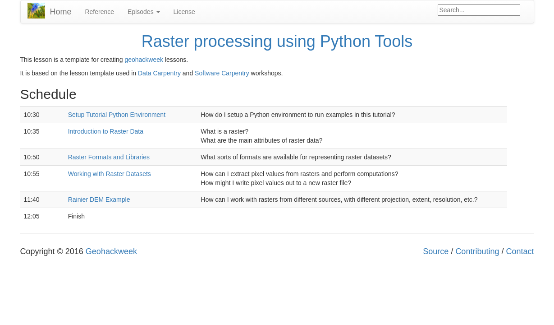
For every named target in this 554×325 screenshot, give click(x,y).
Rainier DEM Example (99, 199)
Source (436, 251)
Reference (99, 11)
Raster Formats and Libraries (109, 157)
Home (60, 11)
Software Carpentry (222, 73)
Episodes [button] (144, 11)
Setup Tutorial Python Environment (116, 114)
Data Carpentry (159, 73)
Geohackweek (111, 251)
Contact (520, 251)
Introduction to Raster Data (105, 131)
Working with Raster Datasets (109, 173)
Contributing (477, 251)
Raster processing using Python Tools (277, 41)
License (184, 11)
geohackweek (143, 59)
